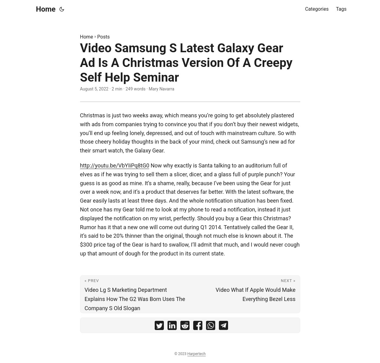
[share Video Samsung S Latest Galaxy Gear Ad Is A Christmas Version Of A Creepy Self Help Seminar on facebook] (197, 327)
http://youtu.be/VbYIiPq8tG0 (114, 165)
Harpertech (196, 354)
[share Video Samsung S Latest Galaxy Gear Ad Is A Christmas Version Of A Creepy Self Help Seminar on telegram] (223, 327)
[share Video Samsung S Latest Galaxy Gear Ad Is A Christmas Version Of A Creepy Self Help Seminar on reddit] (185, 327)
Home (46, 9)
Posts (103, 37)
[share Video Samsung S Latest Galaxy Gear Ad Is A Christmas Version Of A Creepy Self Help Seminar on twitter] (159, 327)
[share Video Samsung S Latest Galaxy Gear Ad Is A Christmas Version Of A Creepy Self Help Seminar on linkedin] (172, 327)
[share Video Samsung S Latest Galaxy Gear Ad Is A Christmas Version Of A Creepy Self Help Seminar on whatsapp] (210, 327)
